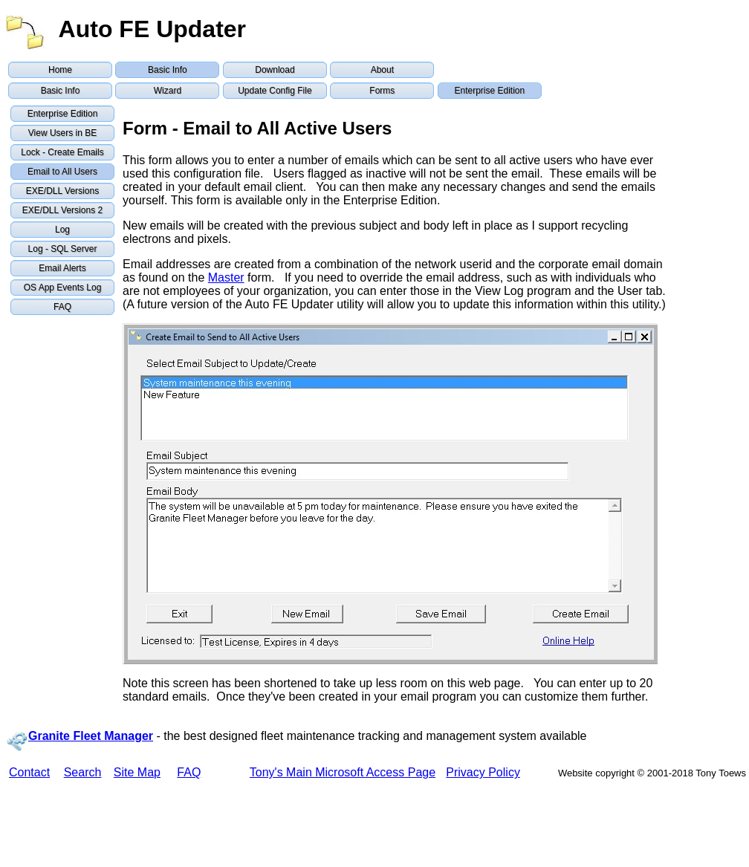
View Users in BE (62, 133)
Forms (382, 90)
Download (274, 70)
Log (62, 229)
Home (60, 70)
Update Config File (274, 90)
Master (226, 277)
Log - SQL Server (62, 249)
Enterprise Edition (489, 90)
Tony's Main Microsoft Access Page (342, 772)
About (382, 70)
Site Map (137, 772)
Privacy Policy (483, 772)
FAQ (62, 307)
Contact (29, 772)
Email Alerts (62, 268)
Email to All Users (62, 171)
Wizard (167, 90)
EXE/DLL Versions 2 (62, 210)
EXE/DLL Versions (62, 191)
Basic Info (167, 70)
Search (83, 772)
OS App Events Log (63, 287)
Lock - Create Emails (62, 152)
